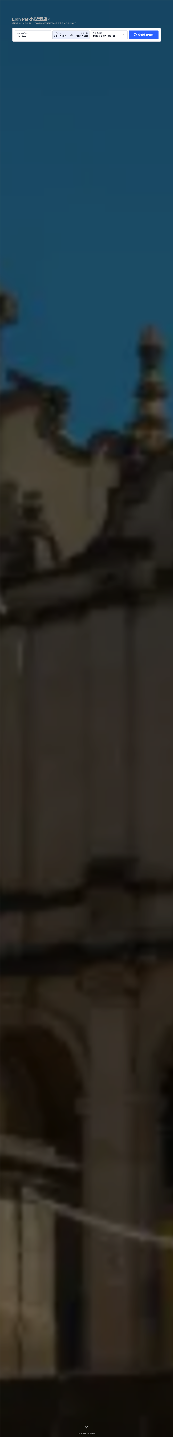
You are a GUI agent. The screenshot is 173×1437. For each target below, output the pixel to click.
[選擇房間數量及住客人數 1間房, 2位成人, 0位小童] (109, 35)
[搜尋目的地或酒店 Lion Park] (33, 35)
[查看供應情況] (143, 35)
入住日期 (57, 33)
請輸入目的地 (22, 33)
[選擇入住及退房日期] (62, 35)
